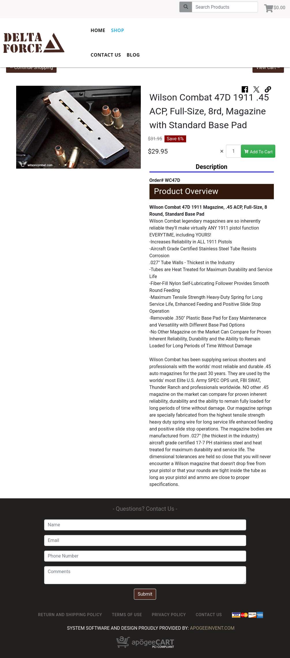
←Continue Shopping (31, 67)
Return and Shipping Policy (70, 614)
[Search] (225, 6)
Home (98, 30)
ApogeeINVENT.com (212, 628)
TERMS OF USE (127, 614)
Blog (133, 55)
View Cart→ (268, 67)
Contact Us (106, 55)
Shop (117, 30)
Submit (145, 594)
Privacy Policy (169, 614)
